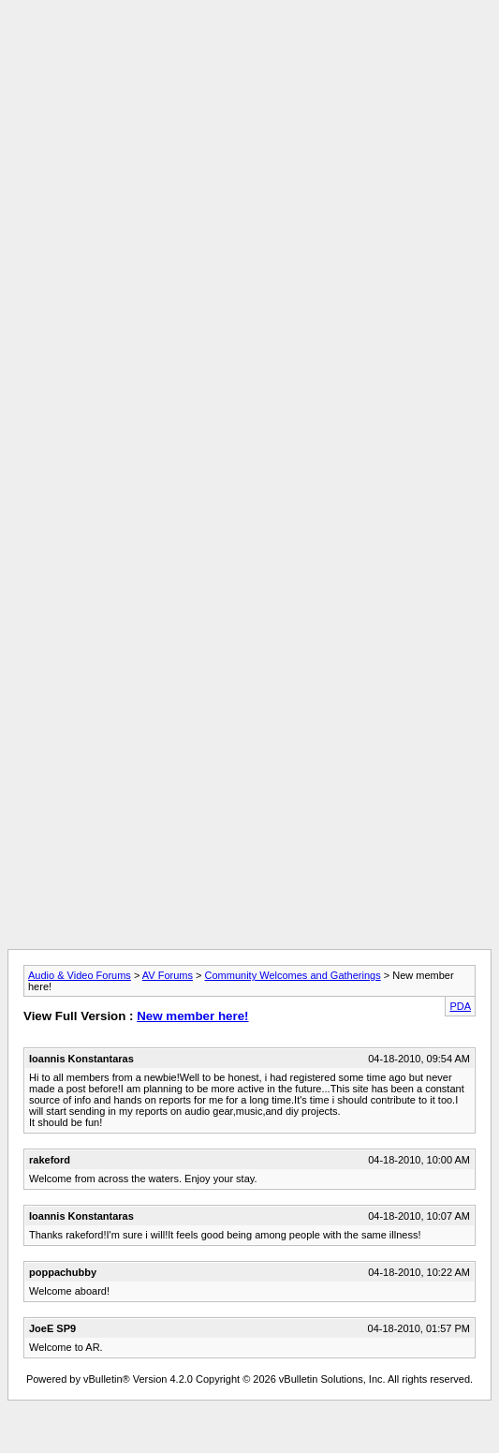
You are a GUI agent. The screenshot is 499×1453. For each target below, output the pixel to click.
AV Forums (167, 975)
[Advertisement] (246, 193)
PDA (460, 1006)
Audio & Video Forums (79, 975)
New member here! (192, 1016)
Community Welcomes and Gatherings (293, 975)
